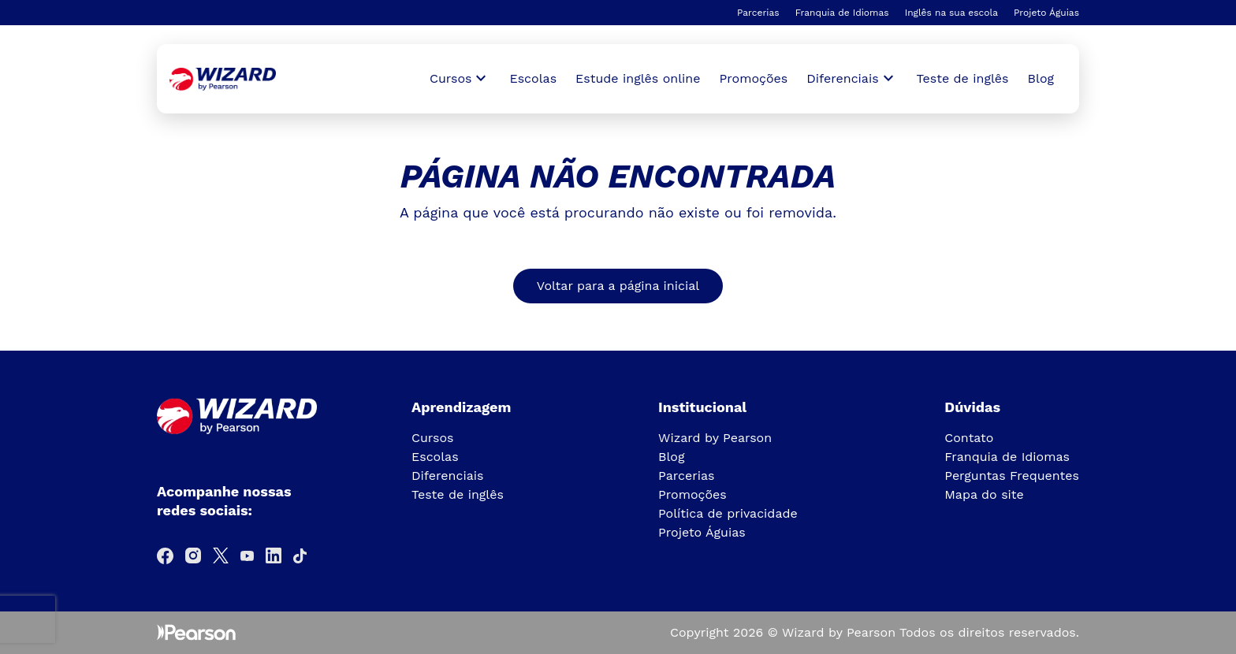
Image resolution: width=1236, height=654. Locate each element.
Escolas (533, 78)
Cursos (432, 437)
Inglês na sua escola (951, 12)
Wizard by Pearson (715, 437)
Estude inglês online (637, 78)
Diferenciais (447, 475)
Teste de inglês (963, 78)
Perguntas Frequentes (1011, 475)
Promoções (754, 78)
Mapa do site (984, 494)
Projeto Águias (1046, 12)
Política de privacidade (728, 513)
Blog (1041, 78)
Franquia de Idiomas (842, 12)
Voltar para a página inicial (618, 285)
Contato (968, 437)
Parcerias (758, 12)
